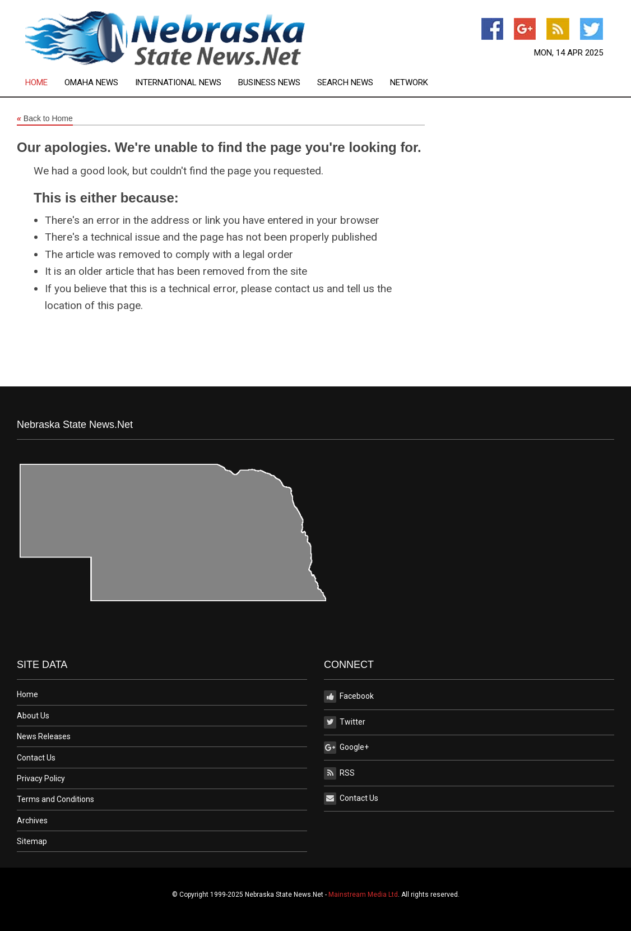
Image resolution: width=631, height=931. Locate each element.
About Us (33, 715)
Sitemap (32, 841)
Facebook (349, 696)
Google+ (346, 747)
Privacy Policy (41, 778)
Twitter (344, 722)
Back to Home (45, 119)
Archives (32, 820)
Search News (345, 83)
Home (36, 83)
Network (409, 83)
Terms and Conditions (55, 799)
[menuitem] (44, 83)
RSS (339, 773)
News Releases (44, 736)
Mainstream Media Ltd (363, 894)
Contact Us (36, 757)
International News (178, 83)
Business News (269, 83)
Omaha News (91, 83)
